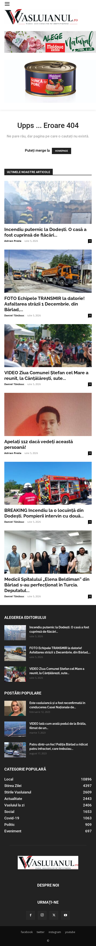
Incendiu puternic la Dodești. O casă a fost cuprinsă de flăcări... (45, 232)
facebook (27, 932)
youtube (70, 932)
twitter (41, 932)
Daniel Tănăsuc (14, 315)
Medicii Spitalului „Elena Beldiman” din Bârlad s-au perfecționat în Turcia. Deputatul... (47, 585)
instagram (55, 932)
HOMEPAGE (61, 151)
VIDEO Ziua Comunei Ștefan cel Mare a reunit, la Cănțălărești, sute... (46, 375)
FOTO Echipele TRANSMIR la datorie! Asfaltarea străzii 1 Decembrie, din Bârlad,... (44, 304)
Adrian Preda (12, 240)
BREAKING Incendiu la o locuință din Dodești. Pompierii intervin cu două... (44, 513)
